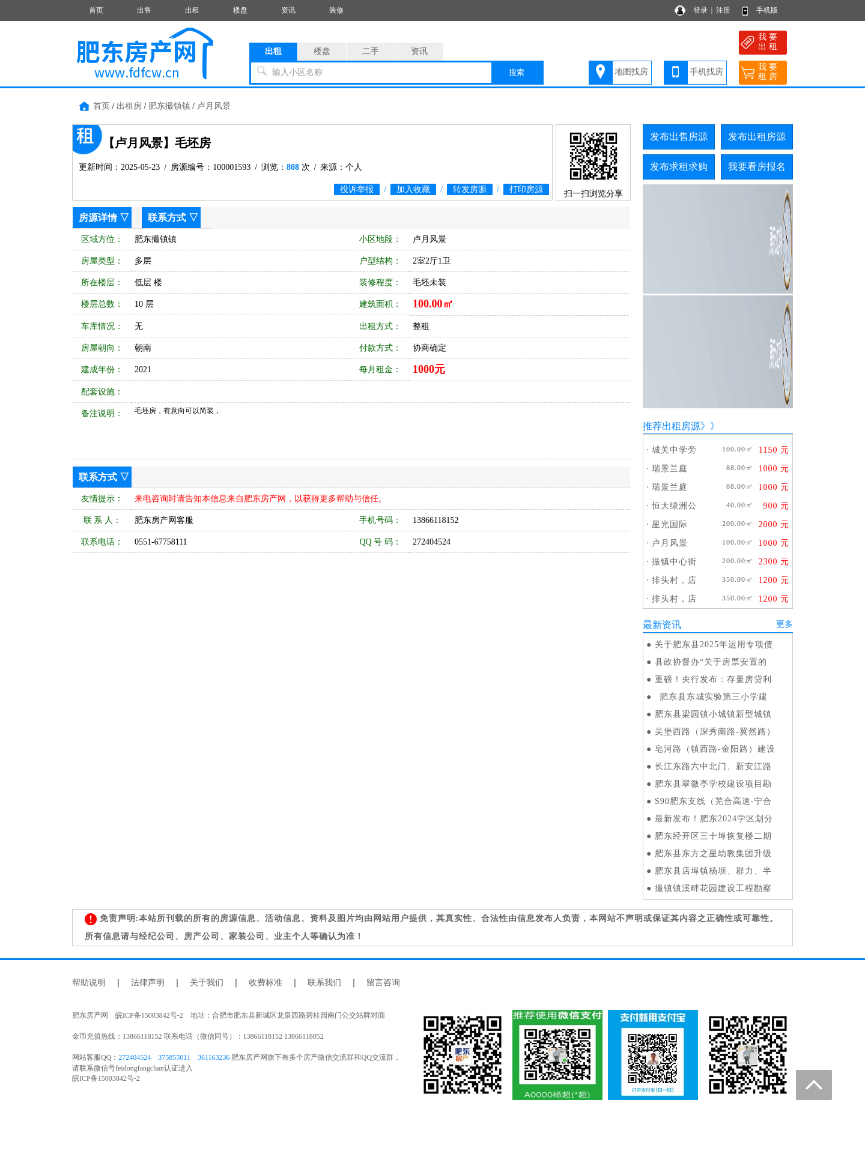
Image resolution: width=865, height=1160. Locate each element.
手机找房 (706, 71)
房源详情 (98, 218)
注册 (723, 10)
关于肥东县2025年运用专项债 (714, 644)
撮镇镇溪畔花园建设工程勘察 (713, 888)
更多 (784, 624)
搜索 (516, 72)
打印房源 (526, 189)
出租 (192, 10)
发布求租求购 (679, 167)
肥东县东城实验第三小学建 (711, 696)
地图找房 (631, 71)
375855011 (174, 1057)
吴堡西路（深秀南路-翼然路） (715, 731)
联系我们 (324, 982)
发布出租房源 (757, 136)
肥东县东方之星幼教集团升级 (713, 853)
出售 (144, 10)
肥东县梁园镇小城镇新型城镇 (713, 714)
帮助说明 (89, 982)
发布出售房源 (679, 136)
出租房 (129, 105)
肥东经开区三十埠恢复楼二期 (713, 836)
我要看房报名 (757, 167)
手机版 (767, 10)
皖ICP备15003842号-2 (106, 1078)
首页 (96, 10)
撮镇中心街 (674, 561)
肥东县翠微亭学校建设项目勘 (713, 783)
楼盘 (240, 10)
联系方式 (167, 218)
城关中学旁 (674, 450)
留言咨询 (383, 982)
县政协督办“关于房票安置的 (711, 661)
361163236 (214, 1057)
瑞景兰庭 (670, 468)
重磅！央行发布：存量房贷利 (713, 679)
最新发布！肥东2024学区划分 (714, 818)
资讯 (288, 10)
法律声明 (148, 982)
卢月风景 (214, 105)
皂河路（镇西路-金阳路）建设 (715, 749)
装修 (336, 10)
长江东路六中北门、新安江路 (713, 766)
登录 (700, 10)
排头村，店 (674, 580)
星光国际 (670, 524)
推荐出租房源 (671, 426)
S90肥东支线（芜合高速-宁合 (713, 801)
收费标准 (265, 982)
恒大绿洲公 (674, 505)
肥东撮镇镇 (169, 105)
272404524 (134, 1057)
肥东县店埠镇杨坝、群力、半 (713, 870)
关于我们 (206, 982)
